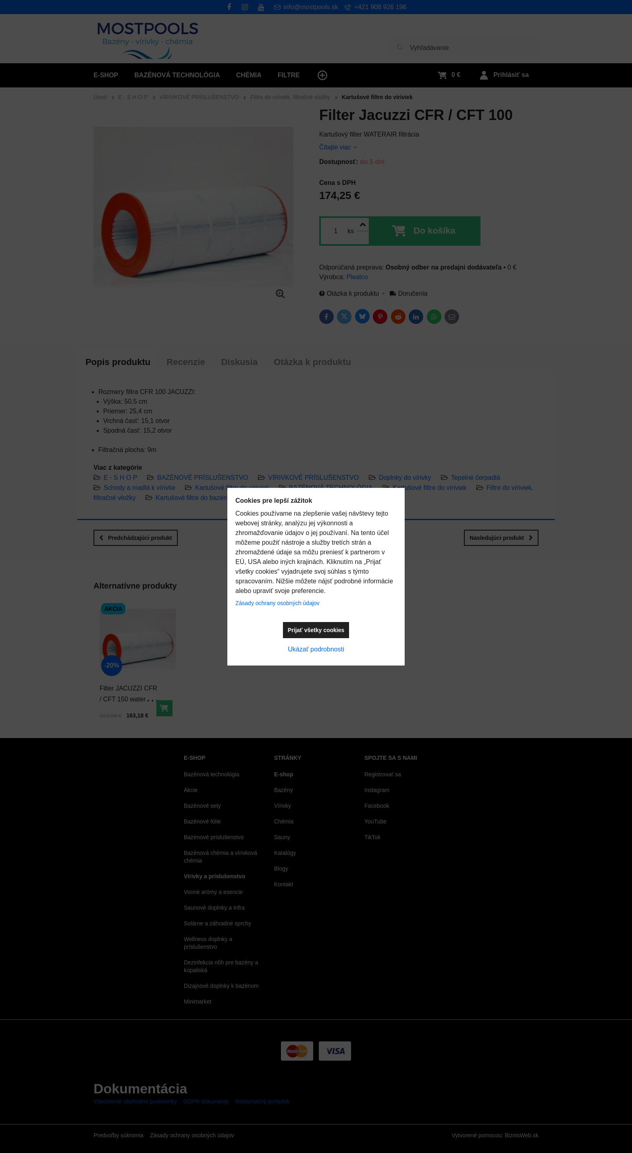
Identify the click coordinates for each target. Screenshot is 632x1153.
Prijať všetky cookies (316, 630)
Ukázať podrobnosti (316, 649)
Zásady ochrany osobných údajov (277, 603)
